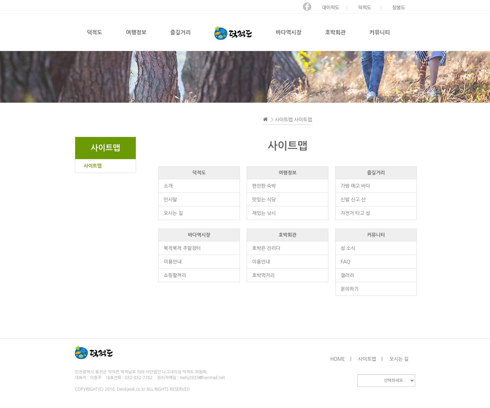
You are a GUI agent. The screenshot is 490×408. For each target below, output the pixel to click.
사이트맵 (93, 166)
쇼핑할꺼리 (175, 275)
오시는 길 (173, 213)
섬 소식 (348, 248)
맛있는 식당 (264, 199)
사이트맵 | (370, 359)
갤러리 (347, 275)
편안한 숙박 (264, 186)
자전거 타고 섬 (355, 213)
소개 (168, 186)
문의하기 (350, 289)
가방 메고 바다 (355, 186)
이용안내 (173, 261)
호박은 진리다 (266, 248)
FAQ (345, 261)
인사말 (170, 199)
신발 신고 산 (353, 199)
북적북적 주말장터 (182, 248)
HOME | (341, 359)
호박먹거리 (263, 275)
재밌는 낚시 (264, 213)
